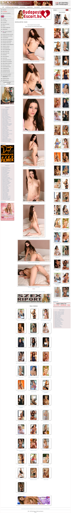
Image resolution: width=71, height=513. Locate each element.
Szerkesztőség (43, 508)
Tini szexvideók (57, 325)
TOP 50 (4, 25)
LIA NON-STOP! (46, 421)
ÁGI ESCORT (21, 479)
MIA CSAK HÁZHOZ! (65, 176)
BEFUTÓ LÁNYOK (6, 24)
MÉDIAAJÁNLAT (6, 80)
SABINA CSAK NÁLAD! (21, 320)
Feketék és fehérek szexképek (7, 124)
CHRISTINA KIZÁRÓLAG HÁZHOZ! (21, 451)
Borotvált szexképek (5, 115)
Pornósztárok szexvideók (58, 324)
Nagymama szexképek (5, 168)
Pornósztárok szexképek (6, 177)
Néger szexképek (5, 169)
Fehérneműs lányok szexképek (7, 123)
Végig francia (6, 56)
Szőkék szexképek (5, 186)
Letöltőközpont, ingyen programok (11, 7)
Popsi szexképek (4, 176)
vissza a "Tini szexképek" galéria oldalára (29, 291)
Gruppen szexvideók (58, 316)
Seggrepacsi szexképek (5, 180)
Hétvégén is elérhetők (8, 39)
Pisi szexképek (4, 174)
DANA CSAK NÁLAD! (46, 436)
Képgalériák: (7, 107)
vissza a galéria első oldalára (40, 291)
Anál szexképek (4, 110)
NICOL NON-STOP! (21, 436)
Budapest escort (6, 71)
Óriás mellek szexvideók (58, 322)
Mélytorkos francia (7, 63)
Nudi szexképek (4, 171)
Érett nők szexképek (5, 122)
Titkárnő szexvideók (58, 326)
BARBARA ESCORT (21, 493)
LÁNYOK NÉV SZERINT (7, 74)
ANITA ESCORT (46, 406)
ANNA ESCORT (65, 216)
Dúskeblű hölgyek (7, 42)
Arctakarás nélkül (7, 59)
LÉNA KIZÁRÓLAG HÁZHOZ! (21, 363)
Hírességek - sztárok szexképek (7, 130)
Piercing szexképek (5, 173)
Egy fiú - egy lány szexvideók (59, 311)
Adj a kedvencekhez (37, 508)
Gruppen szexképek (5, 127)
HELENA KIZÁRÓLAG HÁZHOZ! (57, 270)
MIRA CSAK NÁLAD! (33, 334)
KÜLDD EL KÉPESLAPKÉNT (33, 61)
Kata (33, 363)
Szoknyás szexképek (5, 187)
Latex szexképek (5, 137)
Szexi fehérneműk (6, 49)
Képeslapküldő (37, 7)
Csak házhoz (5, 37)
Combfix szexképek (5, 118)
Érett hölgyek (6, 51)
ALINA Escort (33, 320)
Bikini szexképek (5, 113)
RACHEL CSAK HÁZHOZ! (45, 334)
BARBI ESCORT (46, 465)
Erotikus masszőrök (7, 41)
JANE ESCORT (33, 406)
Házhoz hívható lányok (8, 34)
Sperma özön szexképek (6, 183)
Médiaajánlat (48, 508)
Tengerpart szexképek (5, 190)
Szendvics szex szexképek (6, 185)
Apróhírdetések (22, 7)
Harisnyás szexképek (5, 129)
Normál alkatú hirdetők (8, 44)
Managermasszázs (7, 66)
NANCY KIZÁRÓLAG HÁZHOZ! (57, 230)
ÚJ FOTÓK (4, 22)
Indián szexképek (5, 131)
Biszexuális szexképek (5, 114)
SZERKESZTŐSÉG (6, 78)
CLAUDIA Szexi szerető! (34, 421)
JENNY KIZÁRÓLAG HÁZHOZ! (65, 67)
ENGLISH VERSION (7, 16)
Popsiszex (5, 54)
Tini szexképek (4, 192)
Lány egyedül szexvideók (59, 319)
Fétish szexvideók (57, 315)
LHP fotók (5, 58)
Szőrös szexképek (5, 188)
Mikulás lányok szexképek (6, 141)
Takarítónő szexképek (5, 189)
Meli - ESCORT (65, 136)
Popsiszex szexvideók (58, 323)
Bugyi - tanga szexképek (6, 116)
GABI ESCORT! (65, 243)
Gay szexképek (4, 126)
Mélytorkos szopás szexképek (7, 139)
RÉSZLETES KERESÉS (6, 13)
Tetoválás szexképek (5, 191)
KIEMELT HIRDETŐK (6, 27)
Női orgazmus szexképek (6, 170)
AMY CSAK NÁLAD (21, 334)
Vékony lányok (6, 46)
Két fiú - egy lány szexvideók (59, 312)
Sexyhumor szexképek (5, 181)
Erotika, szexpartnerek (45, 7)
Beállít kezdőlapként (30, 508)
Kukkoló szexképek (5, 135)
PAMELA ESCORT (33, 450)
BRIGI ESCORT (57, 149)
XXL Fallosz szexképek (6, 199)
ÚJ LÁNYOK (5, 20)
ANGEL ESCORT (21, 421)
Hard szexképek (4, 128)
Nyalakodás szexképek (5, 172)
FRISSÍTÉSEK (5, 29)
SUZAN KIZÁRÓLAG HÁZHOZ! (21, 407)
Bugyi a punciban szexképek (6, 117)
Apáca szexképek (5, 111)
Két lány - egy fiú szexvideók (59, 314)
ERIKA (33, 436)
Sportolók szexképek (5, 184)
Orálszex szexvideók (58, 321)
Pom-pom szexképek (5, 175)
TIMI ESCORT (46, 479)
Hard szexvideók (57, 317)
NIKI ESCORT (21, 377)
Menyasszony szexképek (6, 140)
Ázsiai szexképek (5, 112)
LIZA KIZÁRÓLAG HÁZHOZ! (46, 320)
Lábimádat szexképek (5, 136)
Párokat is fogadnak (7, 61)
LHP (3, 7)
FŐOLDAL (4, 9)
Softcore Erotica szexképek (6, 182)
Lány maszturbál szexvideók (59, 320)
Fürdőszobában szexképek (6, 125)
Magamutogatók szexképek (6, 138)
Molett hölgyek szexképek (6, 167)
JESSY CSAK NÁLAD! (46, 450)
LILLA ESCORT (21, 465)
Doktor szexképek (5, 121)
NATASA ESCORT (46, 363)
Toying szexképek (5, 195)
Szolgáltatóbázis (30, 7)
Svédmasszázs (6, 68)
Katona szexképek (5, 132)
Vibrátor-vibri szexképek (6, 198)
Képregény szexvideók (58, 318)
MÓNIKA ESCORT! (33, 479)
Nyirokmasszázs (6, 70)
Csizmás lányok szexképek (6, 119)
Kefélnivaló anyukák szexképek (7, 133)
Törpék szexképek (5, 194)
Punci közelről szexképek (6, 178)
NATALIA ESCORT (65, 108)
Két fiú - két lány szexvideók (59, 313)
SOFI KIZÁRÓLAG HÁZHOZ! (46, 377)
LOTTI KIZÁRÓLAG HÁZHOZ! (33, 377)
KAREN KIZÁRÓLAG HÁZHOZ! (46, 392)
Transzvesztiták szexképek (6, 196)
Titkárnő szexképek (5, 193)
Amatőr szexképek (5, 109)
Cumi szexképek (4, 120)
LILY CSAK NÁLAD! (21, 391)
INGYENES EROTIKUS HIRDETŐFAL (7, 76)
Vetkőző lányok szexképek (6, 197)
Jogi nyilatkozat (23, 508)
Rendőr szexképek (5, 179)
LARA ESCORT (33, 391)
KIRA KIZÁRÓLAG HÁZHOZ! (33, 465)
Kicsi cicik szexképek (5, 134)
